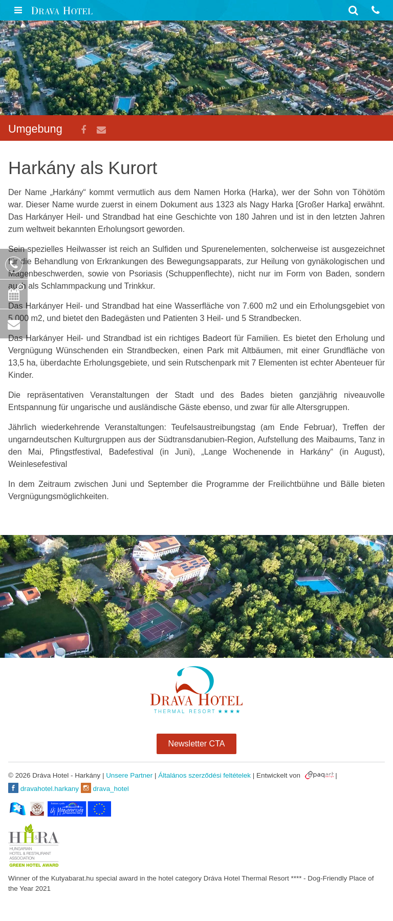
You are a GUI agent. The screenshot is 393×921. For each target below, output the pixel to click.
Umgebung (35, 128)
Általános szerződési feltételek (204, 775)
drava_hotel (105, 788)
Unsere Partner (129, 775)
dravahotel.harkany (43, 788)
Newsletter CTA (196, 743)
